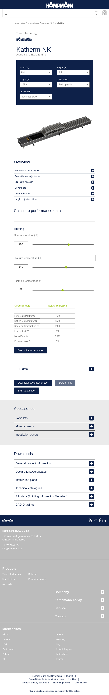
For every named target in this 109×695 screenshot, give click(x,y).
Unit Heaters (8, 579)
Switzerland (8, 649)
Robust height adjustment (27, 176)
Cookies (72, 679)
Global (6, 635)
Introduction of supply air (27, 170)
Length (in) (25, 79)
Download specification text (33, 382)
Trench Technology (33, 23)
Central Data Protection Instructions (46, 679)
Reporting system (61, 683)
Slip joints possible (24, 182)
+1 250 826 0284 (10, 545)
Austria (59, 635)
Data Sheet (67, 382)
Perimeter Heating (37, 579)
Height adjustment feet (26, 199)
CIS (4, 659)
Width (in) (24, 67)
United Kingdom (64, 649)
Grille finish (25, 91)
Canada (6, 639)
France (59, 659)
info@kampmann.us (12, 549)
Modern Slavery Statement (35, 683)
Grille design (63, 79)
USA (5, 644)
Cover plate (20, 188)
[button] (104, 13)
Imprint (69, 676)
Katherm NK (45, 23)
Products (22, 23)
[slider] (69, 244)
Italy (58, 644)
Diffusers (32, 574)
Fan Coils (7, 584)
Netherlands (62, 654)
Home (16, 23)
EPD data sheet (27, 390)
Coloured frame (22, 193)
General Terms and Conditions (47, 676)
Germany (61, 639)
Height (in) (62, 67)
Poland (6, 654)
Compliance (81, 683)
